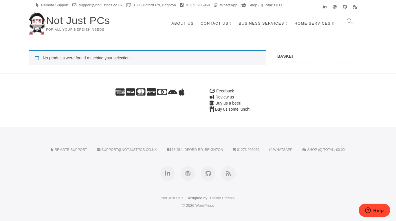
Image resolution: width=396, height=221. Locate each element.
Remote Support (52, 5)
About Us (182, 23)
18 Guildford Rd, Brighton (151, 5)
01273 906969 (195, 5)
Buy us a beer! (225, 103)
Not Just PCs (78, 20)
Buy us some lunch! (230, 109)
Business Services (261, 23)
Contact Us (214, 23)
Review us (222, 97)
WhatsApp (225, 5)
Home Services (312, 23)
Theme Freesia (221, 198)
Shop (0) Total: (262, 5)
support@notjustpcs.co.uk (97, 5)
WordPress (204, 205)
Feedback (222, 91)
